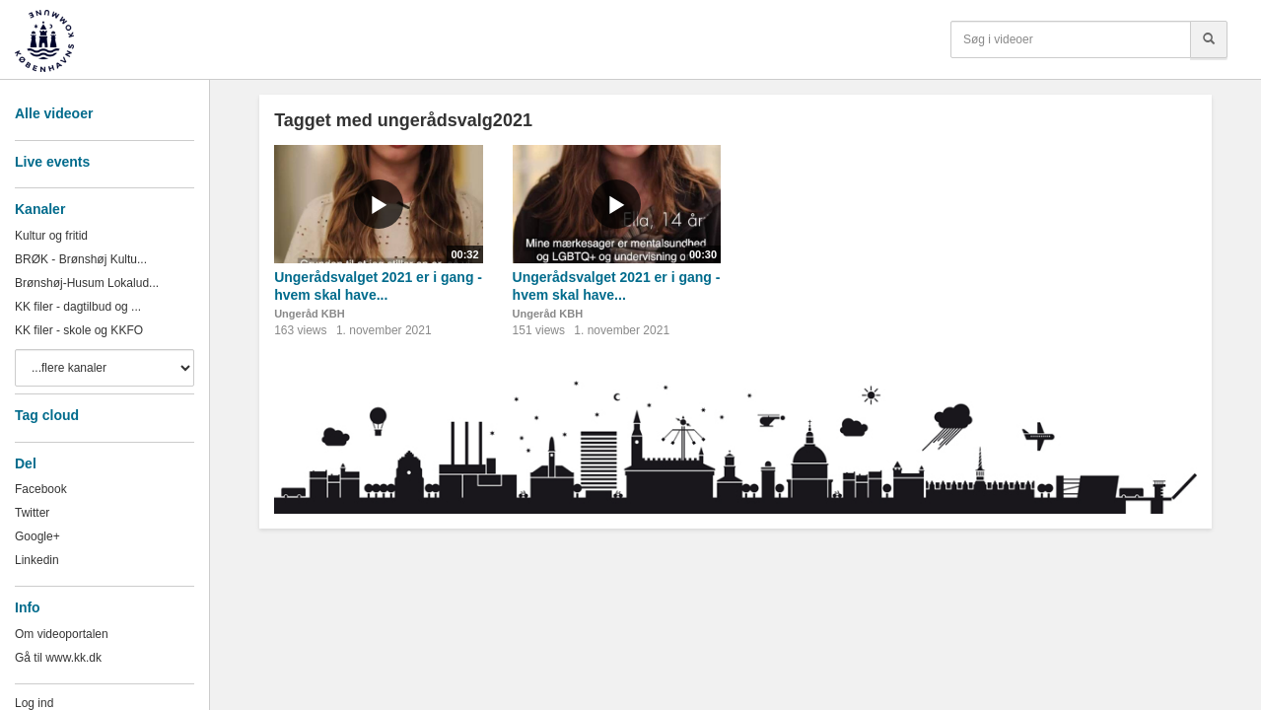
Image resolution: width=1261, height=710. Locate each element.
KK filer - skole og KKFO (79, 330)
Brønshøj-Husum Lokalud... (87, 283)
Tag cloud (47, 415)
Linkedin (37, 560)
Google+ (37, 536)
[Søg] (1208, 39)
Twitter (32, 513)
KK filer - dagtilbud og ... (78, 307)
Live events (52, 162)
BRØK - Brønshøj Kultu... (81, 259)
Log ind (34, 703)
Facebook (41, 489)
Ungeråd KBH (309, 314)
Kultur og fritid (51, 236)
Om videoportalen (61, 634)
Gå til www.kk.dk (58, 658)
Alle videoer (54, 113)
